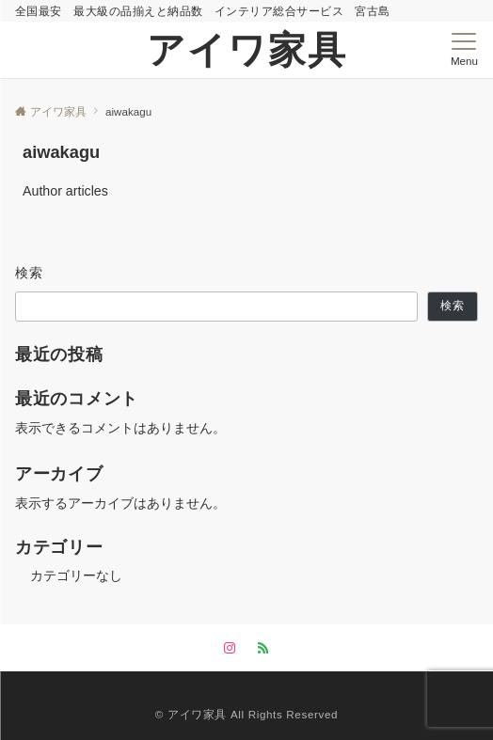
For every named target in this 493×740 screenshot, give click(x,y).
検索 (29, 272)
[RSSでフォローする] (263, 648)
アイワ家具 (247, 50)
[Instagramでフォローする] (229, 648)
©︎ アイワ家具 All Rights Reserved (246, 714)
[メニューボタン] (464, 50)
